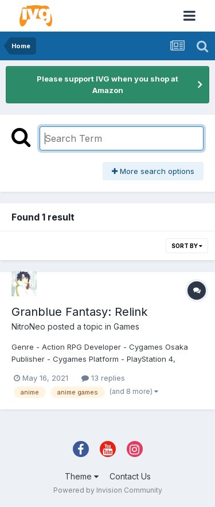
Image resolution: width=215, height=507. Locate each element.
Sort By (186, 245)
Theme (82, 476)
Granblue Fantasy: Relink (79, 312)
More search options (153, 171)
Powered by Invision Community (107, 490)
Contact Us (130, 476)
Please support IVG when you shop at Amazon (107, 84)
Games (126, 326)
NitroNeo (28, 326)
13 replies (103, 377)
